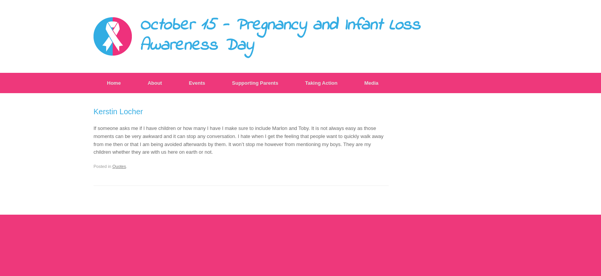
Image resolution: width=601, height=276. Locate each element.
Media (371, 83)
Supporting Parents (255, 83)
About (155, 83)
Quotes (119, 166)
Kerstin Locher (118, 111)
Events (197, 83)
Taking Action (321, 83)
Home (114, 83)
